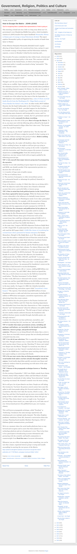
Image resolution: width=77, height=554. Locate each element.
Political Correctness (34, 10)
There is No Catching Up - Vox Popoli (64, 363)
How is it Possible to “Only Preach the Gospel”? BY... (64, 242)
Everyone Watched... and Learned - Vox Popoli (64, 419)
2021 (57, 527)
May (59, 77)
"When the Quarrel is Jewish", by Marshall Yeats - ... (63, 503)
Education (7, 12)
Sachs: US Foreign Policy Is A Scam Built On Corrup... (64, 480)
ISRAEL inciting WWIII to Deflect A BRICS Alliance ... (64, 513)
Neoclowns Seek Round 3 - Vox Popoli (64, 305)
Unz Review (58, 44)
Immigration (67, 12)
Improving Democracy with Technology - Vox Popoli (64, 288)
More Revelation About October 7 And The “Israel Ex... (63, 403)
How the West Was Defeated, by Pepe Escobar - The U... (63, 230)
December (60, 62)
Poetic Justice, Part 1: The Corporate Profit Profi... (64, 444)
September (61, 69)
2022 (57, 525)
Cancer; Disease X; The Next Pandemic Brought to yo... (64, 266)
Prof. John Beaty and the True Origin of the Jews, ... (64, 114)
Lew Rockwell (58, 41)
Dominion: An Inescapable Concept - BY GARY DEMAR (64, 127)
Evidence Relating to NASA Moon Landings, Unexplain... (64, 199)
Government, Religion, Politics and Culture (33, 6)
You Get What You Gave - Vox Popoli (64, 379)
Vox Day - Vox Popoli (60, 38)
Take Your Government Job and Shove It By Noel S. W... (63, 344)
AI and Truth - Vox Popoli (64, 516)
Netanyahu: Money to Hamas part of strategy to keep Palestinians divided (26, 35)
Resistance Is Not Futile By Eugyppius (63, 213)
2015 (57, 540)
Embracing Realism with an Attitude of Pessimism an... (64, 318)
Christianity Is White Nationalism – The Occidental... (63, 132)
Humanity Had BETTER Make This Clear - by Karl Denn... (63, 259)
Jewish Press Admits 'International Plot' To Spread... (63, 209)
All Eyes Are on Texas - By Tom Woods (64, 145)
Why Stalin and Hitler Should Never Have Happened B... (63, 375)
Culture (48, 10)
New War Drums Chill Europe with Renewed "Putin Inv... (64, 309)
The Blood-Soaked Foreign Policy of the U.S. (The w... (63, 398)
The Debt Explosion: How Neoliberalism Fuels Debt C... (64, 279)
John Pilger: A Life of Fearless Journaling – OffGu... (63, 389)
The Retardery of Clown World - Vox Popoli (63, 255)
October (60, 67)
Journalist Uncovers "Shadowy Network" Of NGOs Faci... (64, 296)
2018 (57, 533)
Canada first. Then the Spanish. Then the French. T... (63, 331)
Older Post (47, 466)
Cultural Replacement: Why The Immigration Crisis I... (63, 159)
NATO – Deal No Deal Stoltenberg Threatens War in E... (64, 217)
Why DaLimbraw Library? (61, 23)
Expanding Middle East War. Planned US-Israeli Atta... (64, 274)
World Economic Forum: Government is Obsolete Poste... (64, 251)
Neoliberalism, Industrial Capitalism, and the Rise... (63, 498)
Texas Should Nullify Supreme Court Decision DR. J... (63, 155)
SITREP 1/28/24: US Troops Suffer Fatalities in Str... (64, 105)
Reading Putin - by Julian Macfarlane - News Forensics (64, 412)
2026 (57, 56)
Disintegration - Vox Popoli (64, 262)
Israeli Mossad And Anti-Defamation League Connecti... (64, 349)
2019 (57, 531)
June (59, 75)
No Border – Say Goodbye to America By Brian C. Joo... (64, 457)
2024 (57, 60)
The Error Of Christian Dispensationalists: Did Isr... (64, 284)
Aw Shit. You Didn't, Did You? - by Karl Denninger (63, 384)
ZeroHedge (57, 46)
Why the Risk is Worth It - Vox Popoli (64, 519)
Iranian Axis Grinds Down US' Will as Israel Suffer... (64, 185)
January (60, 86)
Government (18, 10)
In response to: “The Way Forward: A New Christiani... (64, 354)
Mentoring (19, 12)
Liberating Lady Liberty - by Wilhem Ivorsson (64, 246)
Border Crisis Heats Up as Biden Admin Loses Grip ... (64, 136)
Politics (6, 10)
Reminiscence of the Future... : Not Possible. (64, 366)
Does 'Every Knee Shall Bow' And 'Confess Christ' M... (63, 490)
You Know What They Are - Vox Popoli (64, 97)
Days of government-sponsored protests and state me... (64, 176)
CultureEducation (52, 12)
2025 (57, 58)
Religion (6, 15)
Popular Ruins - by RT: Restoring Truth (63, 416)
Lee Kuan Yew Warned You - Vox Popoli (63, 109)
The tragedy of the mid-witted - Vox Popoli (63, 441)
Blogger (46, 550)
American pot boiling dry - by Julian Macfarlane (64, 101)
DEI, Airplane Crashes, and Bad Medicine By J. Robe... (64, 326)
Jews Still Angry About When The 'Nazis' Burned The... (63, 301)
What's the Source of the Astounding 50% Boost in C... (64, 449)
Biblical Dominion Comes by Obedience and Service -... (64, 122)
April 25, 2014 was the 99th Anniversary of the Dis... (64, 204)
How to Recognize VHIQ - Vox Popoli (64, 234)
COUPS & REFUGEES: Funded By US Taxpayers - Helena (63, 339)
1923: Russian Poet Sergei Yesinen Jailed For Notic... (63, 428)
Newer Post (6, 466)
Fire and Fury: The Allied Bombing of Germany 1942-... (64, 394)
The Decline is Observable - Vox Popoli (64, 313)
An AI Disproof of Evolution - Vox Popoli (64, 407)
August (60, 71)
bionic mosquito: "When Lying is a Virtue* (63, 89)
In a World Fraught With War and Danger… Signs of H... (63, 433)
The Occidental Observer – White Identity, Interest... (64, 222)
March (59, 82)
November (60, 64)
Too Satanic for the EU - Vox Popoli (63, 494)
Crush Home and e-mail (61, 25)
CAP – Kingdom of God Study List (63, 32)
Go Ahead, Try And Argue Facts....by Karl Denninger (64, 359)
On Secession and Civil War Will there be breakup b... (63, 141)
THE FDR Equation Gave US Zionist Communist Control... (64, 171)
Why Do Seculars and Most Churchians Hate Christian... (64, 189)
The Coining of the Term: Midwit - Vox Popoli (64, 437)
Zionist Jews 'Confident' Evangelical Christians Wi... (64, 424)
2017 (57, 536)
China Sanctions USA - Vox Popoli (63, 453)
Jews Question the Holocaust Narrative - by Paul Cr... (64, 462)
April (59, 80)
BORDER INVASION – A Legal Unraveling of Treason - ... (64, 93)
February (60, 84)
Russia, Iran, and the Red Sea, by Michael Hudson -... (64, 194)
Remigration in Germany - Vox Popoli (64, 335)
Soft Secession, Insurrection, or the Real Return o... (64, 150)
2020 (57, 529)
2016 (57, 538)
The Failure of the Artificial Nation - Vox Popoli (64, 475)
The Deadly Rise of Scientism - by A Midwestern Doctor (63, 371)
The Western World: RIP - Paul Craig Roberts (64, 167)
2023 (57, 523)
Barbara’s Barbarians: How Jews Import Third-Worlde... (64, 485)
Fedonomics (60, 10)
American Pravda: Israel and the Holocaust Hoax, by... (63, 467)
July (59, 73)
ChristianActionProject (35, 12)
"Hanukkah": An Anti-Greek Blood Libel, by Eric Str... (63, 508)
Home (26, 466)
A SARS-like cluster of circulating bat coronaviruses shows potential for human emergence (26, 231)
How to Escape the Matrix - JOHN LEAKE (64, 270)
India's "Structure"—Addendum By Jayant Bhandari (63, 472)
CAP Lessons (33, 15)
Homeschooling (19, 15)
